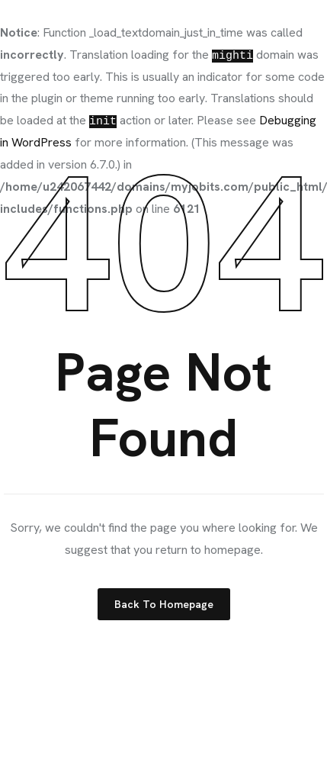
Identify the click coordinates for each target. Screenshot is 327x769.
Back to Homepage (163, 604)
